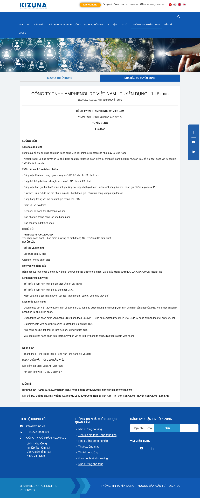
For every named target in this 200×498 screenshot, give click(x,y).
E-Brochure (90, 5)
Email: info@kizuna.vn (152, 4)
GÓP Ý (22, 33)
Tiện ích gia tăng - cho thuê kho (97, 435)
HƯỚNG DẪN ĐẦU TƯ (151, 485)
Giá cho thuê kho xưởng (93, 458)
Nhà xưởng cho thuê (90, 464)
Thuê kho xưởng (88, 452)
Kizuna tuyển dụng (59, 78)
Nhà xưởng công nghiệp (93, 440)
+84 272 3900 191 (38, 431)
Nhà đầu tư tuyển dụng (140, 78)
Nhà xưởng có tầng (90, 429)
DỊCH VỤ (174, 485)
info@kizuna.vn (35, 426)
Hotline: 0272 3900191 (126, 4)
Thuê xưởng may (88, 446)
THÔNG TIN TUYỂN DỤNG (117, 485)
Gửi (167, 428)
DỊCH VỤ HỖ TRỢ (93, 24)
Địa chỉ (108, 4)
